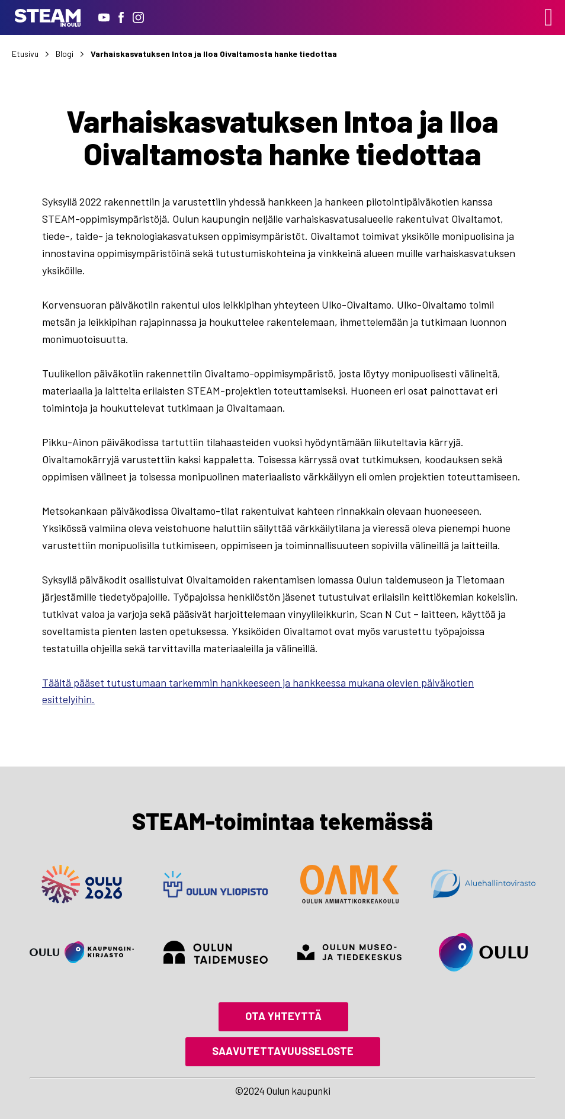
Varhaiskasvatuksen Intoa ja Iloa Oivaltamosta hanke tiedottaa (214, 54)
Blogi (64, 54)
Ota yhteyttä (283, 1015)
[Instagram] (138, 17)
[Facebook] (121, 17)
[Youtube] (104, 17)
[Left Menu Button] (548, 17)
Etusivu (25, 54)
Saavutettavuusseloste (283, 1050)
